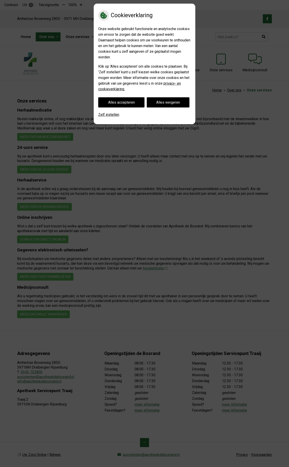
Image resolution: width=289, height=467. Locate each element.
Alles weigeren (168, 102)
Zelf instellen (108, 114)
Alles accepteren (121, 102)
